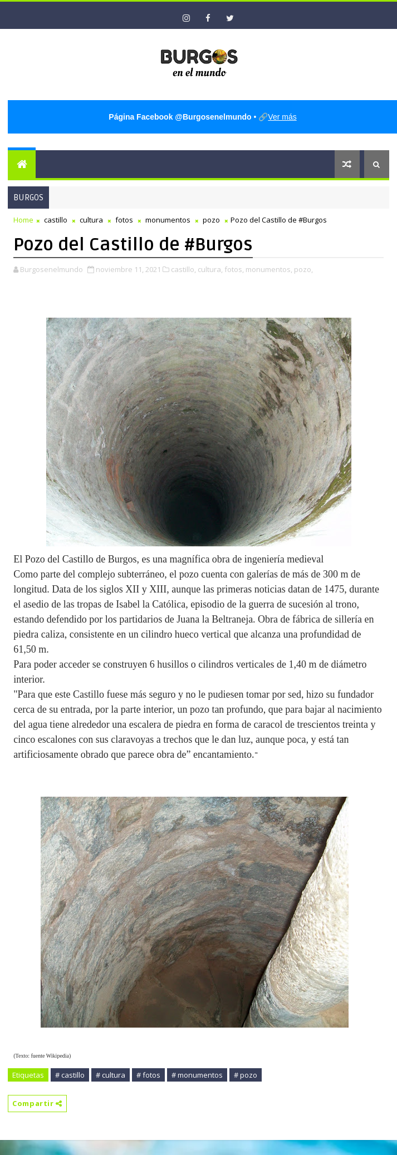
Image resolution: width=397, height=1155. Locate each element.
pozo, (303, 269)
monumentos (167, 220)
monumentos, (269, 269)
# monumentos (197, 1075)
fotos (124, 220)
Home (23, 220)
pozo (211, 220)
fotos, (234, 269)
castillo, (183, 269)
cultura (91, 220)
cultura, (210, 269)
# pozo (245, 1075)
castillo (55, 220)
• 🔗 (203, 116)
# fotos (148, 1075)
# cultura (110, 1075)
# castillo (70, 1075)
